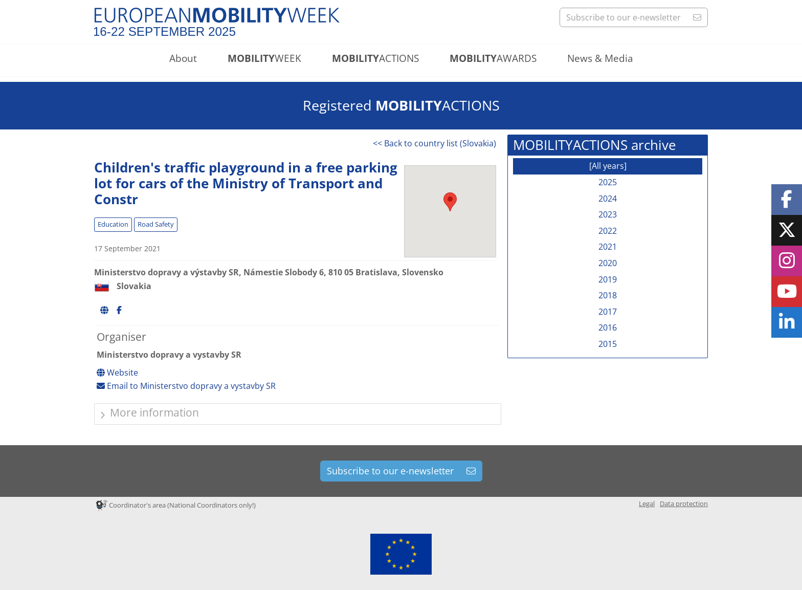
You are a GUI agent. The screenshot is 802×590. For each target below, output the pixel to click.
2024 (607, 198)
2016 (607, 327)
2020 (607, 263)
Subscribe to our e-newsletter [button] (633, 17)
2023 (607, 214)
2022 (607, 230)
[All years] (608, 165)
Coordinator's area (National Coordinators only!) (176, 505)
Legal (647, 503)
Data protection (684, 503)
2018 (607, 295)
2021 (607, 246)
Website (117, 372)
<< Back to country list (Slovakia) (434, 143)
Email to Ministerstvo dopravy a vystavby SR (186, 385)
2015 (607, 343)
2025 (607, 182)
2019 (607, 279)
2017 (607, 311)
